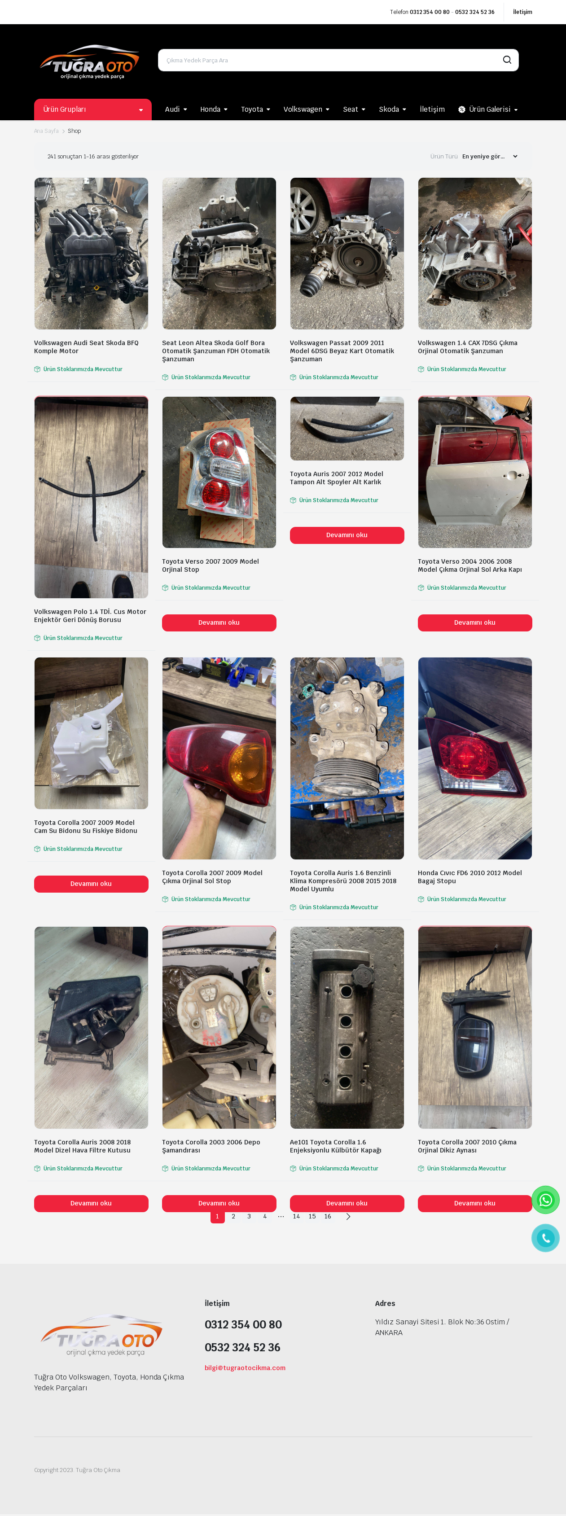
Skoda (389, 109)
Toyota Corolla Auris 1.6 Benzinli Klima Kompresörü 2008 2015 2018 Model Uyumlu (343, 881)
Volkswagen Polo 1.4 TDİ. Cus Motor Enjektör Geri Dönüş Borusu (90, 616)
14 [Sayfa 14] (298, 1217)
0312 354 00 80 (430, 12)
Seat (350, 109)
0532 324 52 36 (475, 12)
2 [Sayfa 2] (228, 1217)
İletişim (522, 12)
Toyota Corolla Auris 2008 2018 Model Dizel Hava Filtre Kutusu (82, 1146)
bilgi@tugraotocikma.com (245, 1370)
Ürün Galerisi (484, 109)
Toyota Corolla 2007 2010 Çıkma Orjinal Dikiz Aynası (467, 1146)
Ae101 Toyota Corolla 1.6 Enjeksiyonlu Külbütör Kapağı (336, 1146)
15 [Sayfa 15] (316, 1217)
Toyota (252, 109)
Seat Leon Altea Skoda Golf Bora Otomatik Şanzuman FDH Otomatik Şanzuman (216, 351)
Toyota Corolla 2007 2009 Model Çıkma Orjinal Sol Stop (212, 877)
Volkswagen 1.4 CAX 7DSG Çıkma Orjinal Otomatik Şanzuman (468, 347)
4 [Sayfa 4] (263, 1217)
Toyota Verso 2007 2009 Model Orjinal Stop (210, 565)
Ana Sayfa (46, 131)
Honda (210, 109)
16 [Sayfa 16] (333, 1217)
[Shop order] (490, 156)
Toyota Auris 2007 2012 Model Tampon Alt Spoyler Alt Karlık (336, 478)
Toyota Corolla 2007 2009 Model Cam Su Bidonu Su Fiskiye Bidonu (85, 827)
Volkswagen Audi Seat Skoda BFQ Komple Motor (86, 347)
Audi (172, 109)
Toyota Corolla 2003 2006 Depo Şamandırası (211, 1146)
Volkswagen (303, 109)
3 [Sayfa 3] (246, 1217)
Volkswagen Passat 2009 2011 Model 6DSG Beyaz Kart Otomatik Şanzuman (342, 351)
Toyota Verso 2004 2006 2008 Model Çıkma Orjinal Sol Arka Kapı (470, 565)
